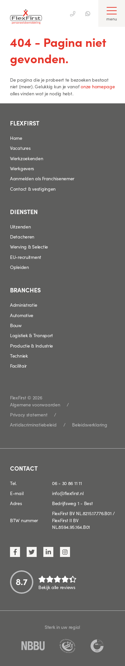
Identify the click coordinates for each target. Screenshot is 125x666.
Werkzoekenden (26, 158)
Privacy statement (28, 414)
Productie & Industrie (31, 345)
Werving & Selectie (29, 246)
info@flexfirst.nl (67, 493)
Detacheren (22, 236)
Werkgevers (22, 168)
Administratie (23, 304)
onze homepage (98, 86)
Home (16, 137)
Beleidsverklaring (89, 424)
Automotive (21, 315)
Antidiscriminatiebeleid (33, 424)
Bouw (16, 325)
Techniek (19, 355)
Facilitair (18, 365)
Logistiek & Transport (31, 335)
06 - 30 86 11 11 (67, 483)
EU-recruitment (25, 257)
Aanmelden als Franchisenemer (42, 178)
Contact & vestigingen (33, 188)
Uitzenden (20, 226)
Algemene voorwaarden (35, 404)
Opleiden (19, 267)
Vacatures (20, 148)
